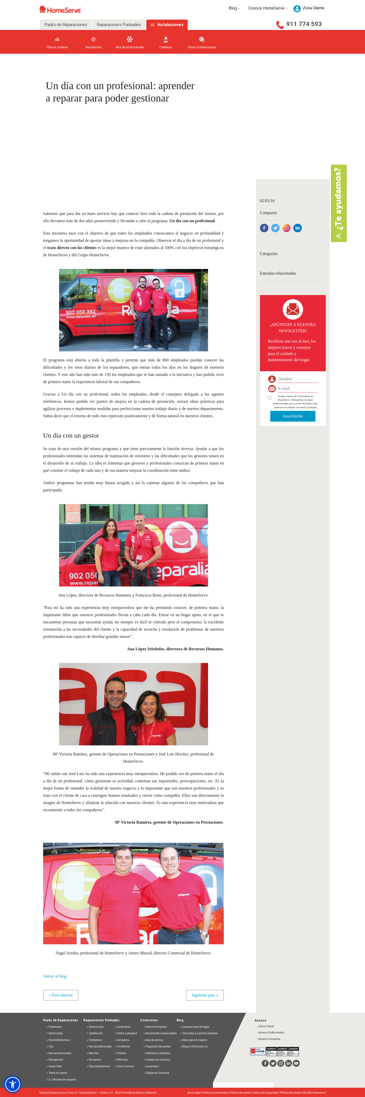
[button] (12, 1084)
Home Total (54, 1066)
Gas (50, 1046)
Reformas (121, 1059)
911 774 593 (304, 24)
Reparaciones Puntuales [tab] (119, 24)
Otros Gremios (124, 1066)
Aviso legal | (194, 1092)
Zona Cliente (265, 1026)
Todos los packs (56, 1072)
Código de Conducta (156, 1072)
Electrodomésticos (58, 1040)
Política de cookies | (241, 1092)
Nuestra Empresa (155, 1026)
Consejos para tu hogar (195, 1026)
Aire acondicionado (58, 1053)
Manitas (92, 1053)
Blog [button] (235, 8)
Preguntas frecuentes (157, 1046)
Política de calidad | (291, 1092)
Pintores (120, 1053)
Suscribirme (293, 416)
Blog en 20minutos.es (194, 1046)
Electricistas (95, 1026)
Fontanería (53, 1026)
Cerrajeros (121, 1040)
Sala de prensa (153, 1040)
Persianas (93, 1059)
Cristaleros (122, 1046)
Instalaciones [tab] (170, 24)
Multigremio (54, 1059)
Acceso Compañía (268, 1039)
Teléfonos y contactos (156, 1053)
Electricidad (54, 1033)
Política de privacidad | (216, 1092)
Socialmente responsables (160, 1033)
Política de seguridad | (266, 1092)
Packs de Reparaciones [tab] (65, 24)
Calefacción (94, 1033)
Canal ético (151, 1066)
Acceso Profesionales (270, 1032)
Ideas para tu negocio (193, 1040)
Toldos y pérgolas (125, 1033)
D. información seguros (61, 1079)
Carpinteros (122, 1026)
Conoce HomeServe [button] (268, 8)
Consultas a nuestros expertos (199, 1033)
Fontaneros (94, 1040)
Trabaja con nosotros (156, 1059)
